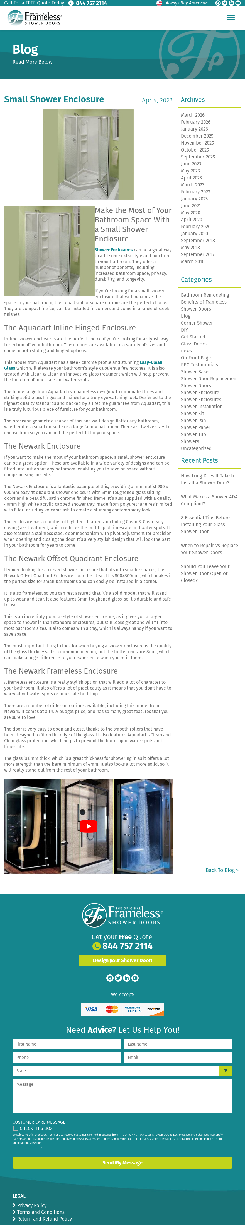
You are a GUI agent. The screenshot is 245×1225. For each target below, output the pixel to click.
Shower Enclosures (201, 400)
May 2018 (190, 248)
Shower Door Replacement (209, 379)
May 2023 (190, 171)
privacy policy (32, 1147)
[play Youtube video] (88, 826)
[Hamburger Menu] (231, 17)
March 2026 (193, 115)
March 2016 (192, 262)
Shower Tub (193, 435)
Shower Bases (195, 372)
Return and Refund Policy (44, 1219)
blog (185, 316)
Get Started (193, 337)
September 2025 (198, 157)
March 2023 (192, 185)
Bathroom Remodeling (205, 295)
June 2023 (191, 164)
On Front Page (196, 358)
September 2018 (198, 241)
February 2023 (195, 192)
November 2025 (197, 143)
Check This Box (36, 1128)
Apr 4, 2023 (157, 100)
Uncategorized (196, 448)
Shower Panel (195, 428)
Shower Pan (193, 421)
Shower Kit (192, 414)
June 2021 (191, 206)
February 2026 (195, 122)
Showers (190, 442)
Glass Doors (194, 344)
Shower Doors (196, 386)
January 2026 (194, 129)
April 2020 (191, 220)
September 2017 (198, 255)
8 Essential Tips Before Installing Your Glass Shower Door (205, 525)
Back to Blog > (222, 870)
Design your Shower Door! (122, 960)
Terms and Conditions (40, 1212)
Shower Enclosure (200, 393)
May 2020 (190, 213)
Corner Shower (197, 323)
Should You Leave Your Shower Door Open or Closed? (205, 573)
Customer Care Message (39, 1122)
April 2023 (191, 178)
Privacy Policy (31, 1206)
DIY (184, 330)
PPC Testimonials (199, 365)
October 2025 (195, 150)
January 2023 (194, 199)
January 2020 (194, 234)
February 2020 (195, 227)
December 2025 (197, 136)
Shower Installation (202, 407)
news (186, 351)
